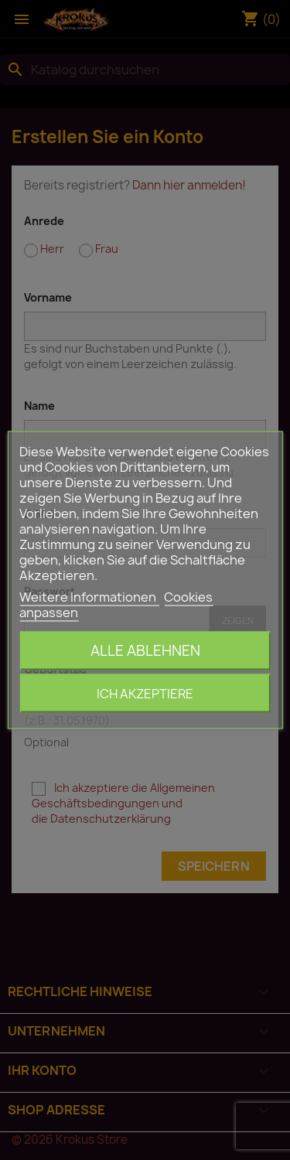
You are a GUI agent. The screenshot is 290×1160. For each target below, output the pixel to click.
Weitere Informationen (89, 597)
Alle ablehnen (145, 650)
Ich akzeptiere (145, 693)
